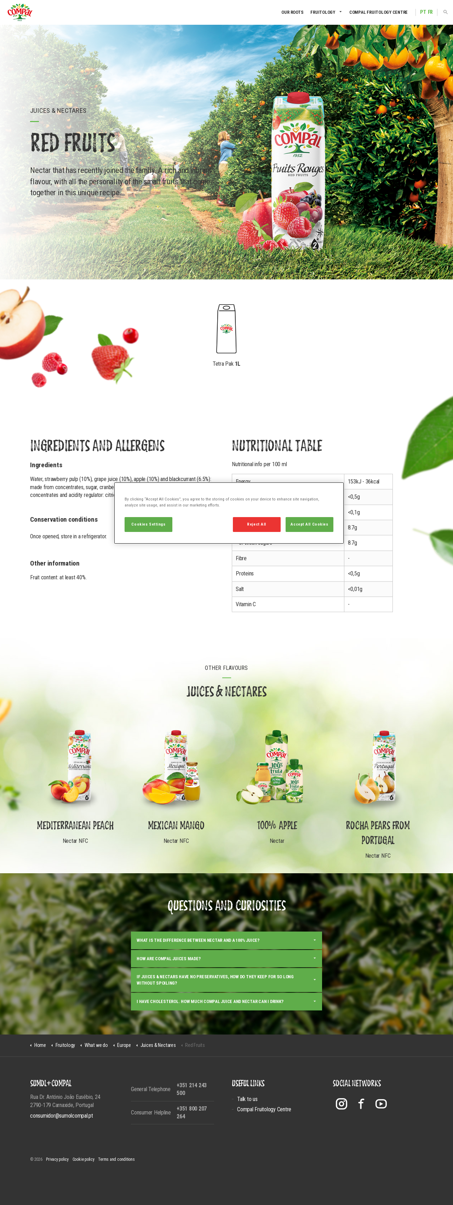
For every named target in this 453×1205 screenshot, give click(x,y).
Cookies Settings (148, 524)
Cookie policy (83, 1159)
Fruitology (322, 12)
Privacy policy (57, 1159)
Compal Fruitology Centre (378, 12)
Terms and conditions (116, 1159)
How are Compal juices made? (169, 994)
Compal (20, 12)
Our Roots (292, 12)
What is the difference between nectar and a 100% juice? (198, 976)
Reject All (256, 524)
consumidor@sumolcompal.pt (61, 1115)
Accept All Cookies (309, 524)
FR (430, 12)
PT (423, 12)
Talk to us (247, 1099)
